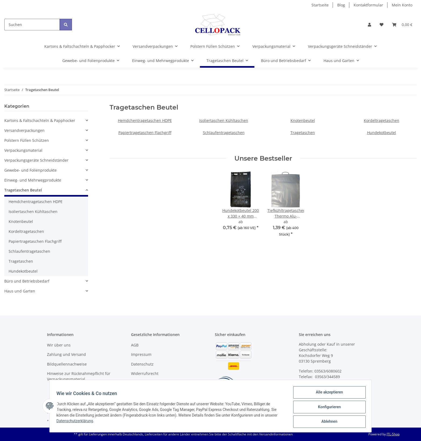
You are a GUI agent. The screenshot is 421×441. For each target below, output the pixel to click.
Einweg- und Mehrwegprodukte (32, 180)
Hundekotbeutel (381, 132)
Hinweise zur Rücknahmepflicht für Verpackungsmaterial (78, 376)
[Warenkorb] (402, 24)
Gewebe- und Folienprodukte (30, 170)
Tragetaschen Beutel (23, 190)
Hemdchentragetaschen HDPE (145, 120)
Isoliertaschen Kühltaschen (223, 120)
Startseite (320, 5)
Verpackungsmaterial (23, 150)
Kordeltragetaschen (381, 120)
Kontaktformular (368, 5)
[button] (369, 24)
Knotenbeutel (303, 120)
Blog (341, 5)
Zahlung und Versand (66, 354)
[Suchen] (32, 24)
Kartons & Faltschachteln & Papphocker (39, 120)
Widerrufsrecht (144, 373)
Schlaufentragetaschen (224, 132)
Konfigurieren (327, 408)
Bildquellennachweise (67, 364)
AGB (135, 345)
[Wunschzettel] (381, 24)
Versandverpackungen (24, 130)
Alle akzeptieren (327, 394)
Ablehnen (327, 422)
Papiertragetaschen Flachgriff (144, 132)
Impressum (141, 354)
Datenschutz (142, 364)
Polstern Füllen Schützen (26, 140)
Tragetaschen (303, 132)
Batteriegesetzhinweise (152, 382)
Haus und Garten (19, 291)
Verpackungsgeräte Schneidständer (36, 160)
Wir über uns (59, 345)
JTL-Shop (393, 434)
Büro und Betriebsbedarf (26, 281)
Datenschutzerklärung (76, 422)
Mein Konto (402, 5)
